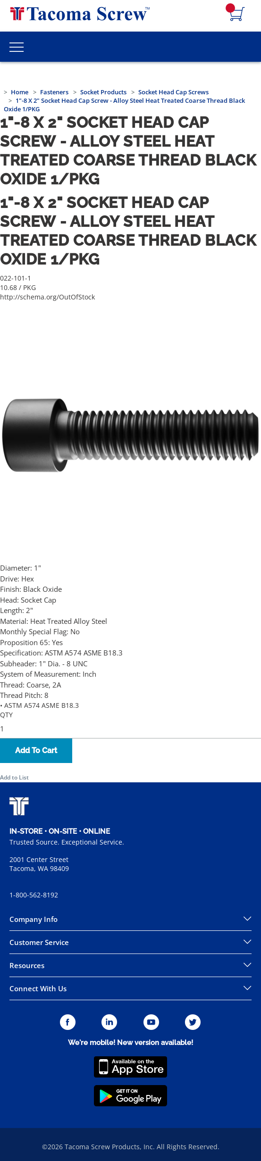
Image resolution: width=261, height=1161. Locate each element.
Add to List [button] (14, 777)
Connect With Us (38, 988)
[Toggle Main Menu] (16, 47)
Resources (26, 965)
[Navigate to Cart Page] (237, 14)
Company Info (33, 919)
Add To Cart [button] (36, 750)
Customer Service (39, 942)
